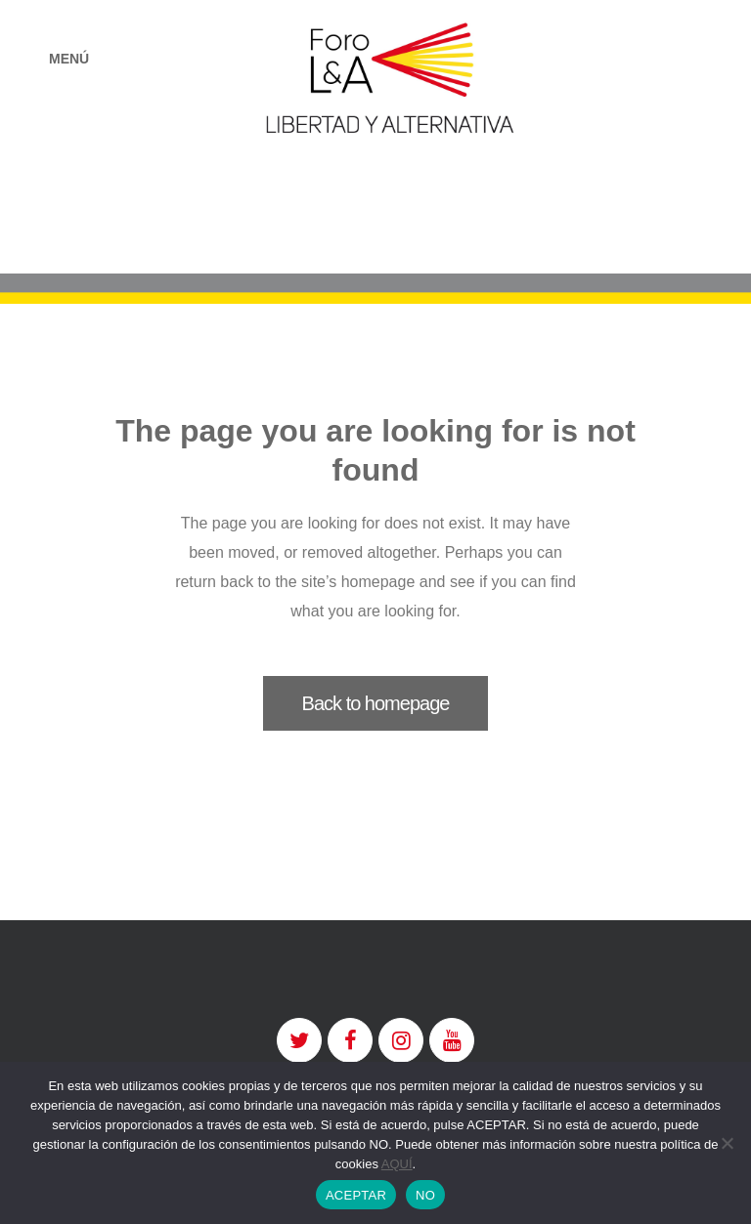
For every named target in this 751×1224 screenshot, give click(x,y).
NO (425, 1195)
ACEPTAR (356, 1195)
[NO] (726, 1143)
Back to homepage (376, 703)
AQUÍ (397, 1164)
